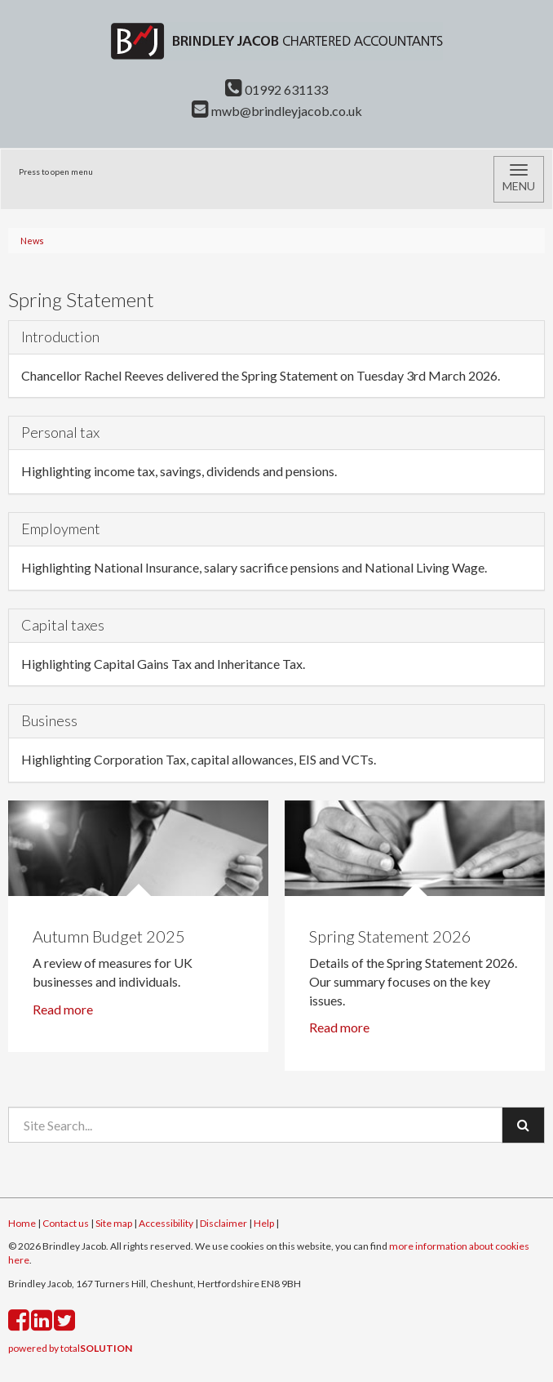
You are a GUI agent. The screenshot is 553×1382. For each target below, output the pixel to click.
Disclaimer (223, 1223)
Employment (60, 528)
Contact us (65, 1223)
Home (22, 1223)
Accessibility (166, 1223)
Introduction (60, 337)
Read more (64, 1009)
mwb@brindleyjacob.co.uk (277, 110)
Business (49, 720)
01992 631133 (276, 89)
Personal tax (60, 432)
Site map (113, 1223)
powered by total (70, 1348)
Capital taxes (62, 625)
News (32, 240)
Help (264, 1223)
